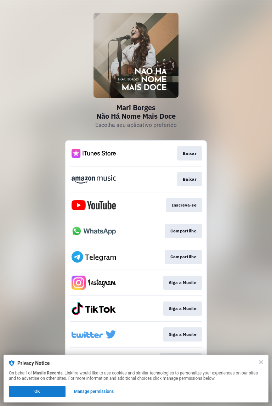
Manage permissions (94, 391)
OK (37, 391)
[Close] (261, 362)
